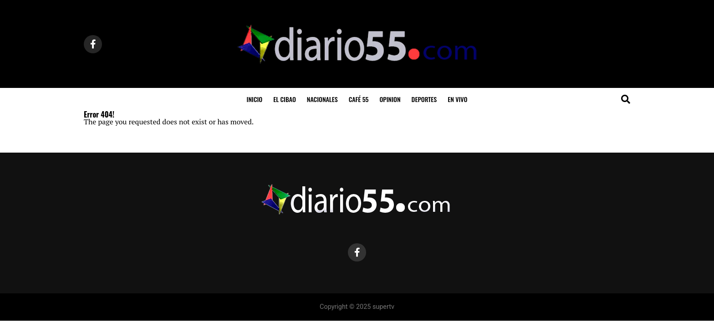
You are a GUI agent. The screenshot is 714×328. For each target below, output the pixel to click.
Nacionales (322, 99)
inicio (255, 99)
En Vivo (457, 99)
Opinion (389, 99)
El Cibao (284, 99)
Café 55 (359, 99)
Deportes (424, 99)
